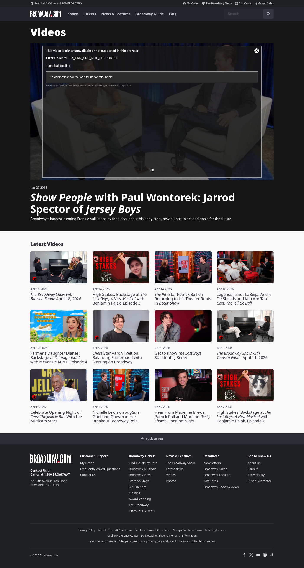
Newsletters (212, 463)
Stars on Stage (139, 481)
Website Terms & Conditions (115, 530)
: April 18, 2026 (55, 296)
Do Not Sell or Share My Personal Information (169, 535)
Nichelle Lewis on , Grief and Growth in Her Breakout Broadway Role (117, 416)
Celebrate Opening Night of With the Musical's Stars (56, 416)
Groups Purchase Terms (187, 530)
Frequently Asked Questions (100, 469)
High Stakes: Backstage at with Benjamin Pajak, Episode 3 (120, 299)
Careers (252, 469)
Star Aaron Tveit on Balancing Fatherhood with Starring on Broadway (117, 357)
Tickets (90, 14)
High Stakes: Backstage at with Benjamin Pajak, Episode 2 (244, 416)
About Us (253, 463)
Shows (73, 14)
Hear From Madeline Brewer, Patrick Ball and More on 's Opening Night (182, 416)
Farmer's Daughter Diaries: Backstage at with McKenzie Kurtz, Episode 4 (58, 357)
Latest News (174, 469)
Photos (171, 481)
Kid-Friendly (137, 487)
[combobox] (249, 14)
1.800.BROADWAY (56, 3)
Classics (134, 493)
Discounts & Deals (142, 511)
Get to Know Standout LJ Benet (178, 355)
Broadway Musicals (142, 469)
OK (152, 170)
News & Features (115, 14)
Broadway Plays (140, 475)
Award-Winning (140, 499)
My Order (191, 3)
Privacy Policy (87, 530)
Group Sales (264, 3)
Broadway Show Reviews (221, 487)
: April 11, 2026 (242, 355)
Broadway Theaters (217, 475)
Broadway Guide (150, 14)
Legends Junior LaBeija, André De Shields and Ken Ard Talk (244, 299)
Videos (171, 475)
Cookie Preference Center (123, 535)
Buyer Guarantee (259, 481)
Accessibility (256, 475)
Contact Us (38, 470)
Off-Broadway (139, 505)
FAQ (172, 14)
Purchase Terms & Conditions (152, 530)
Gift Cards (243, 3)
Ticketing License (215, 530)
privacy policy (154, 541)
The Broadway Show (217, 3)
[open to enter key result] (268, 14)
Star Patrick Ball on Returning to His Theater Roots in (183, 299)
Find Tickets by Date (143, 463)
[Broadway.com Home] (45, 14)
